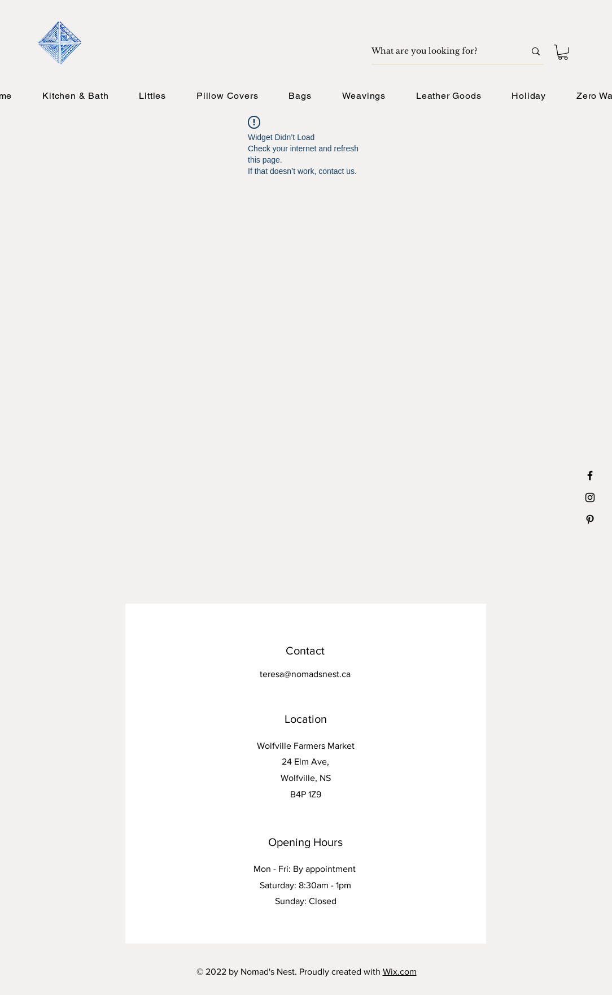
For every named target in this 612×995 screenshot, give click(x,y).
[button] (563, 52)
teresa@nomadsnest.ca (305, 674)
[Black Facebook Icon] (590, 475)
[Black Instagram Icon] (590, 497)
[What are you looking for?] (439, 51)
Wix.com (400, 971)
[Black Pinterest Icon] (590, 519)
